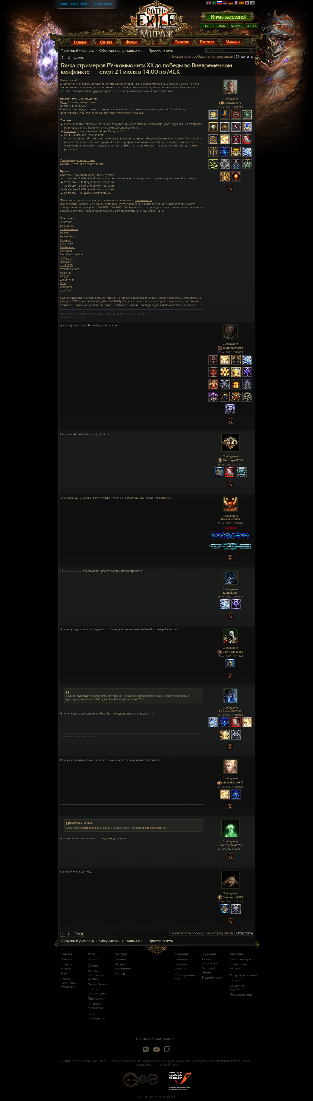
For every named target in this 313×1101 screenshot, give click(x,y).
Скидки (235, 980)
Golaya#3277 (232, 102)
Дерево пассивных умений (95, 975)
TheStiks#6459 (230, 519)
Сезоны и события (182, 966)
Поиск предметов (210, 961)
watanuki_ (66, 290)
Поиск (120, 974)
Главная (66, 954)
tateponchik (67, 279)
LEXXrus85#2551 (230, 711)
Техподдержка (103, 4)
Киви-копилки (143, 200)
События (182, 954)
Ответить (244, 56)
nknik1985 (66, 265)
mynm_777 (67, 258)
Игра (91, 954)
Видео (92, 959)
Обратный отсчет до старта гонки (81, 163)
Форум (121, 954)
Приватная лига (241, 995)
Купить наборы (240, 959)
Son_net (65, 276)
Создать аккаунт (80, 4)
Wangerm (66, 286)
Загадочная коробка (237, 987)
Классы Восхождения (98, 991)
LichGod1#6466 (233, 652)
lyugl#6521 (230, 592)
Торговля (209, 954)
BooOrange (67, 225)
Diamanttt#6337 (233, 897)
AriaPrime (66, 222)
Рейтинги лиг (184, 959)
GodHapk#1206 (233, 460)
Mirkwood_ (66, 250)
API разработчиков (167, 1064)
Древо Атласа (98, 984)
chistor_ (65, 232)
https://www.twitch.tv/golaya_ (126, 112)
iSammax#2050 (233, 347)
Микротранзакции (243, 975)
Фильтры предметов (95, 1006)
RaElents (65, 272)
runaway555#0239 (230, 845)
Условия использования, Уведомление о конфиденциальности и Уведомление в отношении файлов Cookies (180, 1061)
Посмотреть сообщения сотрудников (202, 56)
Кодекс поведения (123, 966)
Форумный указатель (77, 51)
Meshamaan (67, 247)
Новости (66, 959)
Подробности (212, 977)
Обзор (93, 966)
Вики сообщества (96, 1016)
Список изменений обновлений (69, 983)
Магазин (236, 954)
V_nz (63, 283)
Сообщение (230, 98)
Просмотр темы (161, 51)
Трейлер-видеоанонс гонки (77, 160)
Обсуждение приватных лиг (121, 51)
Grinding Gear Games (92, 1061)
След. (78, 57)
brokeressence (69, 229)
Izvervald (65, 240)
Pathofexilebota (69, 269)
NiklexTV (65, 261)
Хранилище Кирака (238, 966)
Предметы (95, 999)
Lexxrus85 (66, 243)
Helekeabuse (68, 236)
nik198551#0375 (232, 782)
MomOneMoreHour (72, 254)
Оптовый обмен (208, 970)
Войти (63, 4)
